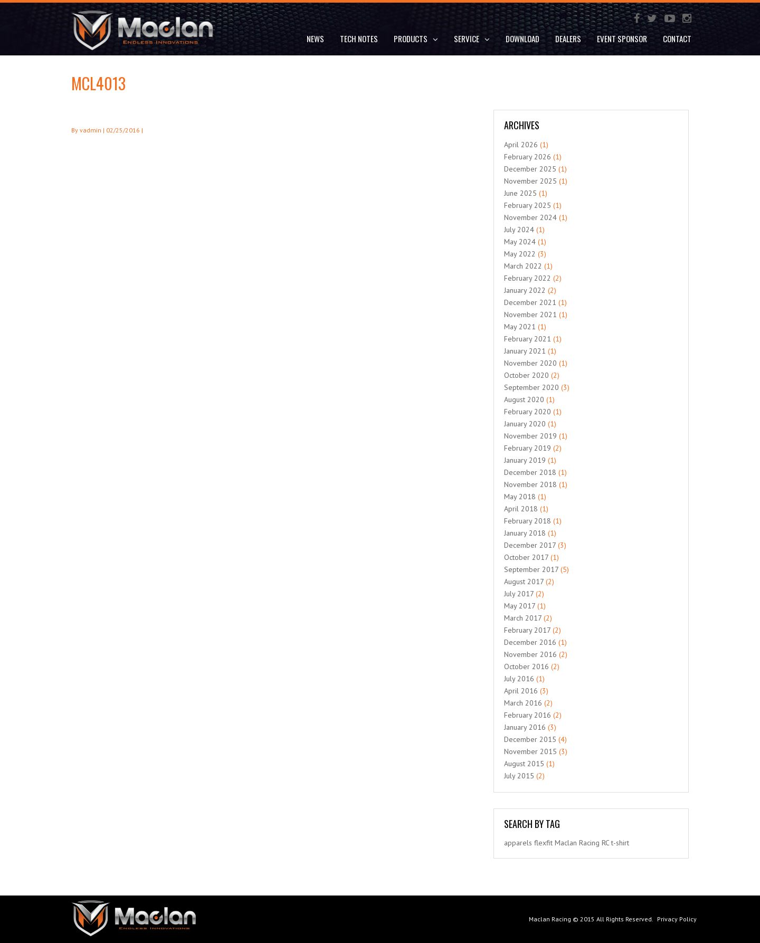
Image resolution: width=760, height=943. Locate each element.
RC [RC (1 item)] (605, 842)
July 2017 (519, 593)
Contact (677, 38)
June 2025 (520, 193)
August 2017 (524, 581)
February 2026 (527, 156)
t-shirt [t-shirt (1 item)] (620, 842)
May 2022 (520, 254)
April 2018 (521, 508)
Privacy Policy (677, 919)
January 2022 (525, 290)
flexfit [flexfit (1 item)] (543, 842)
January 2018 (525, 533)
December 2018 (530, 472)
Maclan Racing (550, 919)
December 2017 (530, 545)
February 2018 (527, 521)
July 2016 (519, 678)
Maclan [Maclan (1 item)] (566, 842)
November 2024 (530, 217)
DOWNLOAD (522, 38)
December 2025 (530, 169)
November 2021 (530, 314)
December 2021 (530, 302)
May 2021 (520, 326)
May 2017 (519, 606)
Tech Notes (359, 38)
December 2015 (530, 739)
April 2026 (521, 144)
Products (416, 38)
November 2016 (530, 654)
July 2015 (519, 775)
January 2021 (525, 351)
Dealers (568, 38)
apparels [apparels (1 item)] (518, 842)
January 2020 (525, 423)
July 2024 (519, 229)
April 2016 (521, 691)
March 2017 (523, 618)
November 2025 (530, 181)
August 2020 (524, 399)
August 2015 (524, 763)
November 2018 (530, 484)
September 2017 (531, 569)
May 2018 (520, 496)
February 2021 (527, 339)
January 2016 (525, 727)
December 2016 (530, 642)
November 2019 (530, 436)
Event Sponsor (622, 38)
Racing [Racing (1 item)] (589, 842)
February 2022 (527, 278)
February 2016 (527, 715)
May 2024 (520, 241)
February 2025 (527, 205)
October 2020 (526, 375)
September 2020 (531, 387)
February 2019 (527, 448)
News (315, 38)
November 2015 (530, 751)
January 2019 (525, 460)
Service (472, 38)
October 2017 (526, 557)
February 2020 (527, 411)
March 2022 (523, 266)
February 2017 (527, 630)
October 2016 (526, 666)
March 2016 (523, 703)
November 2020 (530, 363)
